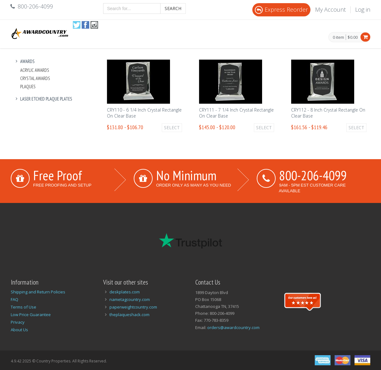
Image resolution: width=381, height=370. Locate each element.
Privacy (18, 322)
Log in (362, 9)
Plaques (28, 87)
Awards (24, 61)
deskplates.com (124, 292)
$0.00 (353, 37)
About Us (19, 329)
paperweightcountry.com (133, 307)
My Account (330, 9)
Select (172, 127)
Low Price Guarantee (31, 314)
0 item (338, 37)
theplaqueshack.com (129, 314)
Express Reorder (281, 9)
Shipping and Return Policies (38, 292)
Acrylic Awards (34, 70)
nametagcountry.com (129, 299)
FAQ (14, 299)
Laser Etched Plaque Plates (43, 99)
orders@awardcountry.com (233, 327)
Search (173, 8)
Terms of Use (23, 307)
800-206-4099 (313, 175)
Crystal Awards (35, 78)
